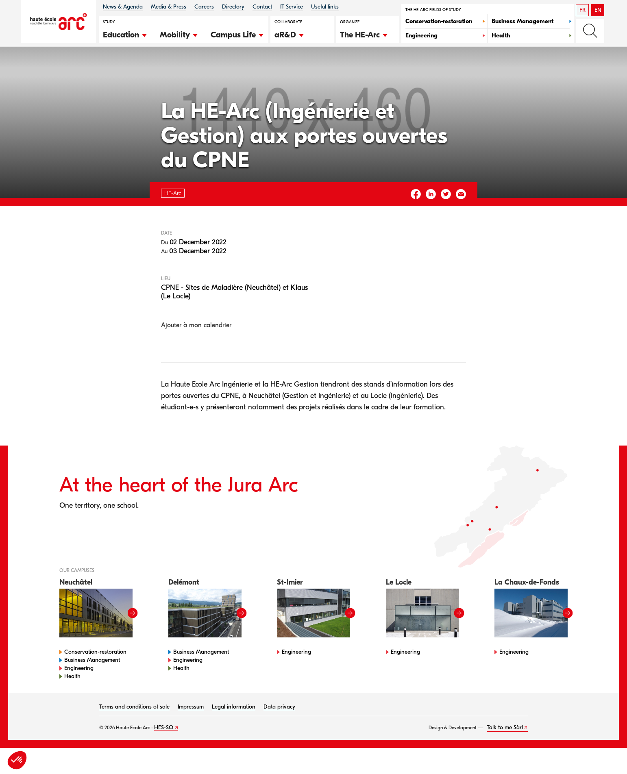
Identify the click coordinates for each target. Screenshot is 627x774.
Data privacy (279, 732)
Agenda (106, 68)
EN (597, 10)
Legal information (233, 732)
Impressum (191, 732)
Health (72, 702)
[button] (125, 33)
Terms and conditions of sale (134, 732)
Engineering (79, 694)
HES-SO (163, 753)
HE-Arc (75, 68)
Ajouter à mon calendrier (196, 350)
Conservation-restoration (95, 677)
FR (582, 10)
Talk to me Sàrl (505, 753)
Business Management (92, 686)
